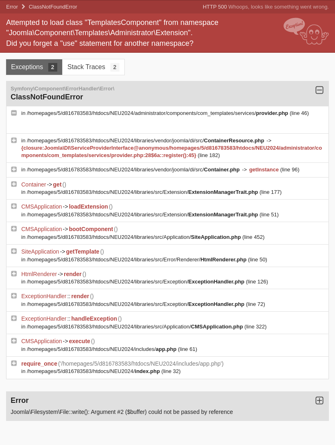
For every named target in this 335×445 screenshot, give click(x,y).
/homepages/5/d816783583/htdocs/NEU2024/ (94, 371)
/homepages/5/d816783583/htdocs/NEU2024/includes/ (102, 349)
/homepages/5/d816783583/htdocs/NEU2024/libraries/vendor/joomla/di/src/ (146, 140)
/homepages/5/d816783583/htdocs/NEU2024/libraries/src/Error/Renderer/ (137, 259)
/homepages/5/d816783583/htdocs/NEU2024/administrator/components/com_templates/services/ (158, 113)
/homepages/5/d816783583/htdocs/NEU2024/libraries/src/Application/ (135, 237)
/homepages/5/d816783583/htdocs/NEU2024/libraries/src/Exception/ (136, 282)
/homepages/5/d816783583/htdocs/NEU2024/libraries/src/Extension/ (143, 192)
